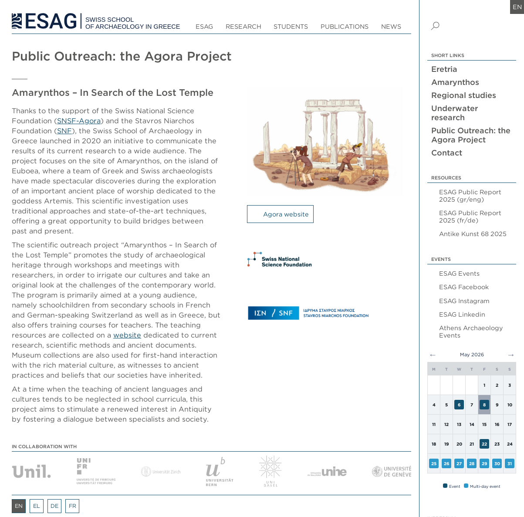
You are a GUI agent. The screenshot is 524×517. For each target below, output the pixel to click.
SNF (64, 130)
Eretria (444, 69)
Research (243, 26)
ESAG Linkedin (462, 314)
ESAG (204, 26)
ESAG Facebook (464, 287)
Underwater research (454, 113)
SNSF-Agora (79, 120)
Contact (446, 152)
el (36, 506)
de (54, 506)
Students (291, 26)
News (391, 26)
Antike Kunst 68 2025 (473, 233)
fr (72, 506)
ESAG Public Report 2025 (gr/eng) (470, 195)
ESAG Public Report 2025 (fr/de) (470, 216)
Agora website (286, 214)
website (127, 335)
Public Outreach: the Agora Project (470, 135)
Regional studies (463, 95)
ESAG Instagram (464, 300)
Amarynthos (455, 82)
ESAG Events (459, 273)
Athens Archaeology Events (471, 331)
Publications (344, 26)
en (517, 6)
